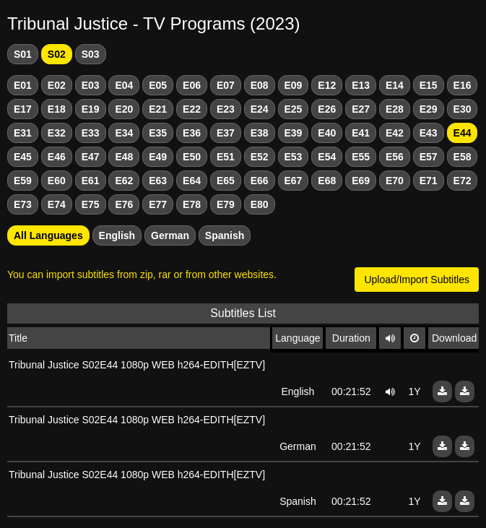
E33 (91, 133)
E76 (124, 204)
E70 (395, 180)
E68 (327, 180)
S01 (23, 54)
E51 (226, 157)
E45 (23, 157)
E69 (361, 180)
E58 (463, 157)
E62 (124, 180)
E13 (361, 85)
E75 (91, 204)
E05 (158, 85)
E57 (429, 157)
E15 (429, 85)
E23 (226, 109)
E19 (91, 109)
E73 (23, 204)
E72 (463, 180)
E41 (361, 133)
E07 (226, 85)
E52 (260, 157)
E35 (158, 133)
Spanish (224, 235)
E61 (91, 180)
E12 (327, 85)
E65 (226, 180)
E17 (23, 109)
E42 (395, 133)
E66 (260, 180)
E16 (463, 85)
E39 (294, 133)
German (170, 235)
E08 (260, 85)
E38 (260, 133)
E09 (294, 85)
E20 (124, 109)
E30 (463, 109)
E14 (395, 85)
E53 (294, 157)
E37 (226, 133)
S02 (57, 54)
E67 (294, 180)
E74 (57, 204)
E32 (57, 133)
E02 (57, 85)
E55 (361, 157)
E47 (91, 157)
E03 (91, 85)
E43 (429, 133)
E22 (192, 109)
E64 (192, 180)
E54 (327, 157)
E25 (294, 109)
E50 (192, 157)
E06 (192, 85)
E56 (395, 157)
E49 (158, 157)
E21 (158, 109)
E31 (23, 133)
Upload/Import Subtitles (416, 279)
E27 (361, 109)
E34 (124, 133)
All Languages (48, 235)
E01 (23, 85)
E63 (158, 180)
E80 (260, 204)
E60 (57, 180)
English (117, 235)
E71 (429, 180)
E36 (192, 133)
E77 (158, 204)
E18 (57, 109)
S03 (91, 54)
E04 (124, 85)
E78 (192, 204)
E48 (124, 157)
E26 (327, 109)
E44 (463, 133)
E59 (23, 180)
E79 (226, 204)
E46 (57, 157)
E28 (395, 109)
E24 (260, 109)
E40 (327, 133)
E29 (429, 109)
